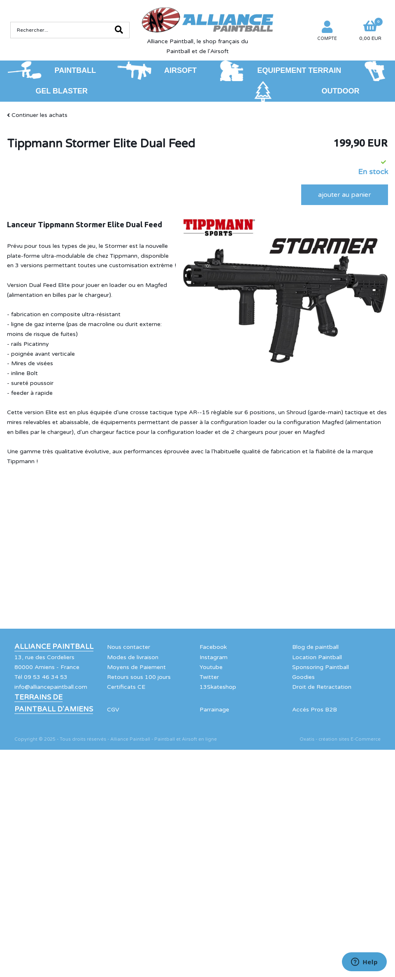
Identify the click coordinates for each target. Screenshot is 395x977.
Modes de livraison (132, 657)
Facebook (213, 647)
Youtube (211, 667)
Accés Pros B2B (314, 709)
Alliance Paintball (53, 647)
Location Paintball (317, 657)
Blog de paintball (315, 647)
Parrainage (214, 709)
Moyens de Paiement (136, 667)
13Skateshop (218, 686)
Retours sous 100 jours (139, 677)
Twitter (209, 677)
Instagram (214, 657)
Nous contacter (128, 647)
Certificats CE (126, 686)
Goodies (303, 677)
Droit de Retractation (321, 686)
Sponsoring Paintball (320, 667)
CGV (113, 709)
